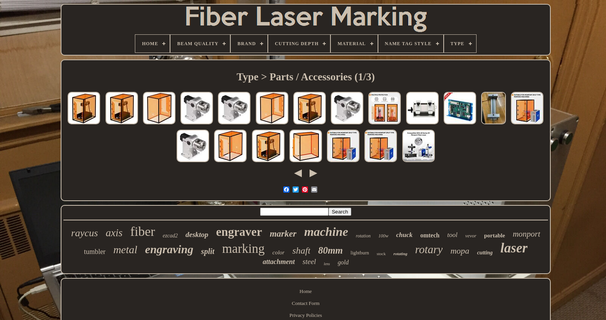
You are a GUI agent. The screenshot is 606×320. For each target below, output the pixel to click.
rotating (400, 253)
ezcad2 (170, 236)
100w (383, 236)
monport (526, 234)
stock (381, 253)
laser (514, 248)
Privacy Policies (305, 315)
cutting (484, 253)
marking (243, 249)
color (278, 252)
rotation (363, 236)
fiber (142, 231)
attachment (279, 262)
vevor (471, 236)
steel (309, 261)
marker (283, 234)
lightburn (360, 253)
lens (327, 264)
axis (114, 233)
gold (343, 262)
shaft (301, 251)
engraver (239, 232)
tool (452, 235)
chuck (404, 235)
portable (494, 235)
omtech (429, 235)
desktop (197, 234)
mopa (459, 251)
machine (326, 232)
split (207, 251)
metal (125, 250)
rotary (429, 249)
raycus (84, 233)
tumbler (95, 252)
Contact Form (306, 303)
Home (306, 291)
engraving (169, 249)
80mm (330, 250)
